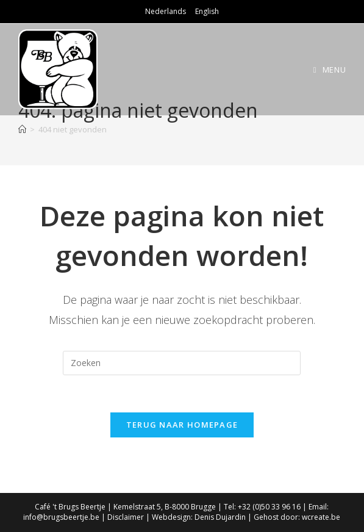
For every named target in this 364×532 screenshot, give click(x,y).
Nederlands (165, 11)
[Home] (22, 129)
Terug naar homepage (182, 424)
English (207, 11)
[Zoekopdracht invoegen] (182, 363)
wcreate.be (321, 517)
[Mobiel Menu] (329, 69)
